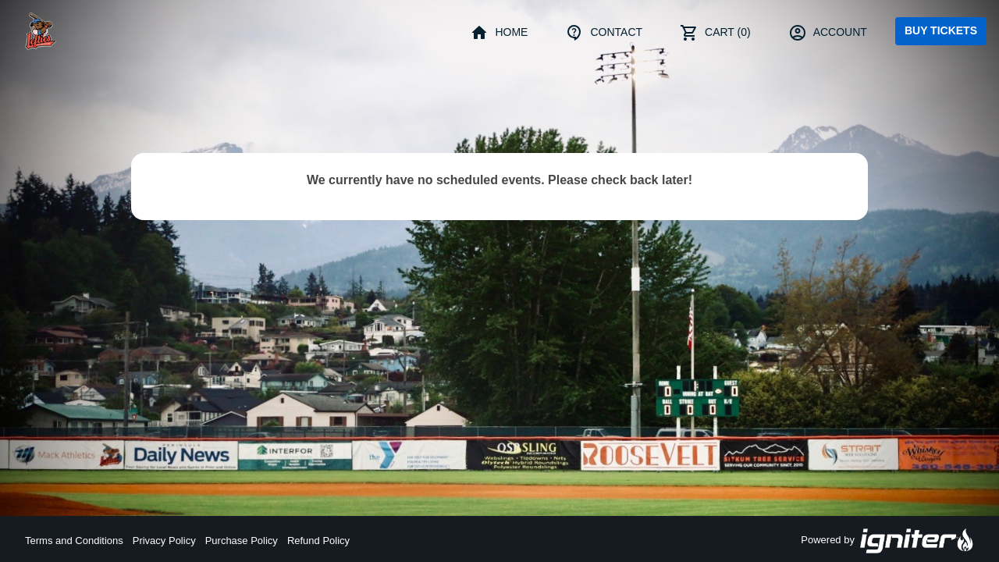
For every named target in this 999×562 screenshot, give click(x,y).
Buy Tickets (941, 30)
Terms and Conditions (74, 540)
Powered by (887, 540)
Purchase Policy (241, 540)
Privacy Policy (164, 540)
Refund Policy (318, 540)
